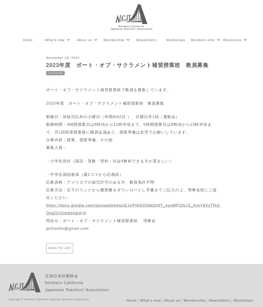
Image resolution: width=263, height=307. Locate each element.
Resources (232, 40)
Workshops (175, 40)
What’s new (55, 40)
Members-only (203, 40)
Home (28, 40)
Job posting (55, 73)
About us (84, 40)
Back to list (59, 248)
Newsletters (146, 40)
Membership (114, 40)
